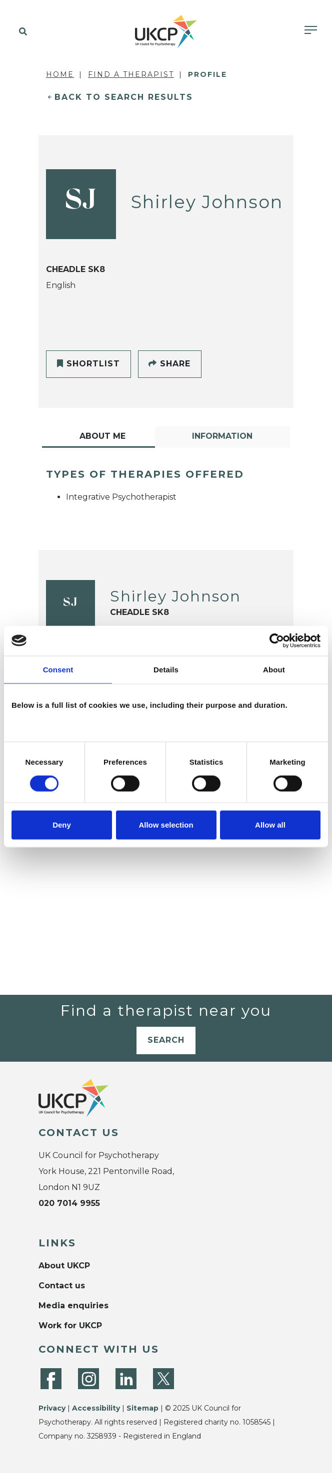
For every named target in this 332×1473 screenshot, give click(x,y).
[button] (21, 32)
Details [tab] (166, 669)
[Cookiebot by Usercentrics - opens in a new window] (276, 640)
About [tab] (274, 669)
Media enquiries (73, 1305)
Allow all (270, 825)
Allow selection (165, 825)
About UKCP (64, 1265)
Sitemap (142, 1408)
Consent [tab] (58, 669)
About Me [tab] (103, 436)
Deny (61, 825)
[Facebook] (51, 1378)
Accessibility (96, 1408)
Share (169, 363)
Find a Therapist (131, 74)
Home (60, 74)
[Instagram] (88, 1378)
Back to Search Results (123, 97)
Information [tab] (222, 436)
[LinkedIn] (126, 1378)
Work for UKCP (70, 1325)
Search (166, 1040)
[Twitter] (163, 1378)
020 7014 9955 (69, 1203)
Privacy (52, 1408)
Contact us (61, 1285)
